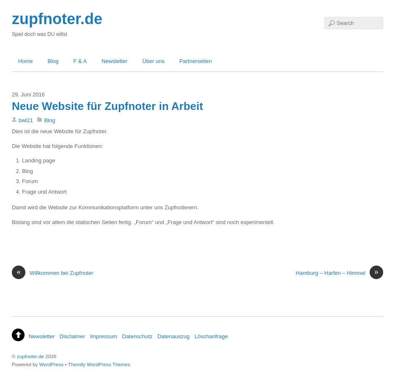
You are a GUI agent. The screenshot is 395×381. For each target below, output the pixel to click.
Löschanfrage (211, 336)
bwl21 (26, 120)
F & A (80, 61)
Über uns (153, 61)
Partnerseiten (195, 61)
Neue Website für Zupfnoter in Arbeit (107, 106)
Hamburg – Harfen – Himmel (339, 273)
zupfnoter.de (30, 356)
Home (25, 61)
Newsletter (114, 61)
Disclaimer (72, 336)
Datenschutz (137, 336)
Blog (53, 61)
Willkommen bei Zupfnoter (52, 273)
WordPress (51, 364)
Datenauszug (173, 336)
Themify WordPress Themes (99, 364)
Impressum (103, 336)
